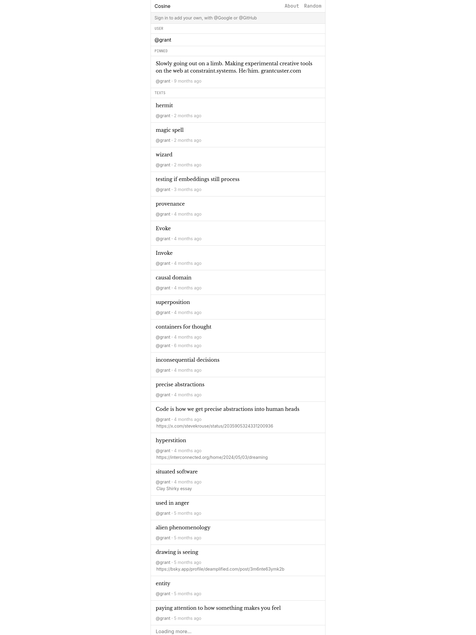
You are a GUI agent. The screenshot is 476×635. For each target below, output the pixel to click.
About (291, 6)
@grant (163, 81)
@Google (223, 17)
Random (312, 6)
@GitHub (248, 17)
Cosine (162, 6)
